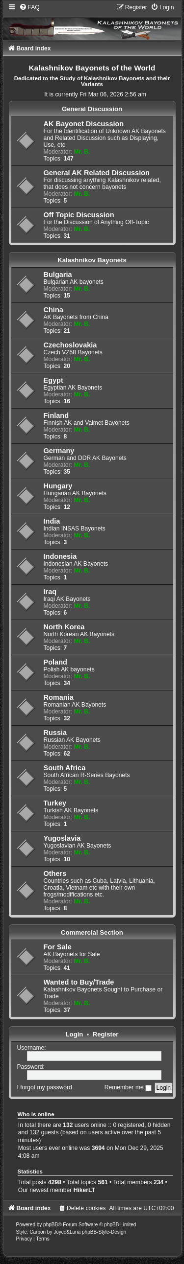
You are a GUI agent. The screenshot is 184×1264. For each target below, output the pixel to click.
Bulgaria (58, 274)
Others (55, 873)
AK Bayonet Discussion (84, 124)
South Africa (65, 768)
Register (106, 1034)
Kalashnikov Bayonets (92, 260)
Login (74, 1034)
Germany (59, 451)
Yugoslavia (62, 838)
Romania (59, 697)
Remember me (128, 1087)
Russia (55, 732)
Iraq (50, 592)
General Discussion (92, 109)
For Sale (58, 947)
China (53, 310)
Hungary (58, 486)
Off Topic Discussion (79, 215)
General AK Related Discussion (97, 173)
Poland (55, 662)
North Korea (64, 627)
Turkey (55, 803)
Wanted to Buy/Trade (79, 982)
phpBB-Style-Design (104, 1232)
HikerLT (84, 1190)
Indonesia (60, 556)
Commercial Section (92, 932)
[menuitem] (29, 7)
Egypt (53, 380)
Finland (56, 415)
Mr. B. (82, 151)
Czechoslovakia (70, 345)
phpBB (50, 1224)
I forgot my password (44, 1087)
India (52, 521)
